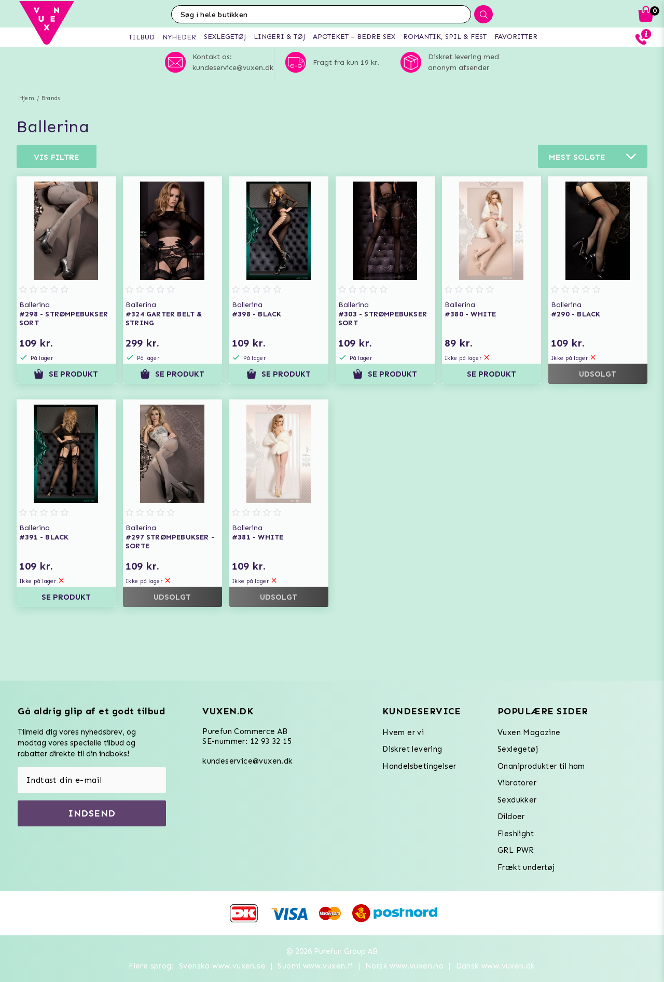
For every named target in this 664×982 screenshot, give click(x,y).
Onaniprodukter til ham (541, 766)
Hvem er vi (403, 732)
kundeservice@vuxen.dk (247, 761)
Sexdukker (517, 800)
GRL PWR (515, 850)
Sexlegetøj (517, 749)
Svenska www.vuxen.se (222, 966)
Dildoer (511, 816)
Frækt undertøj (526, 867)
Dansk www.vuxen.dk (495, 966)
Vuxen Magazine (529, 732)
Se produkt (66, 374)
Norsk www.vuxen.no (404, 966)
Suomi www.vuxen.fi (315, 966)
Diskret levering (412, 749)
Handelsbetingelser (419, 766)
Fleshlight (515, 833)
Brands (51, 98)
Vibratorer (516, 782)
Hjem (26, 98)
